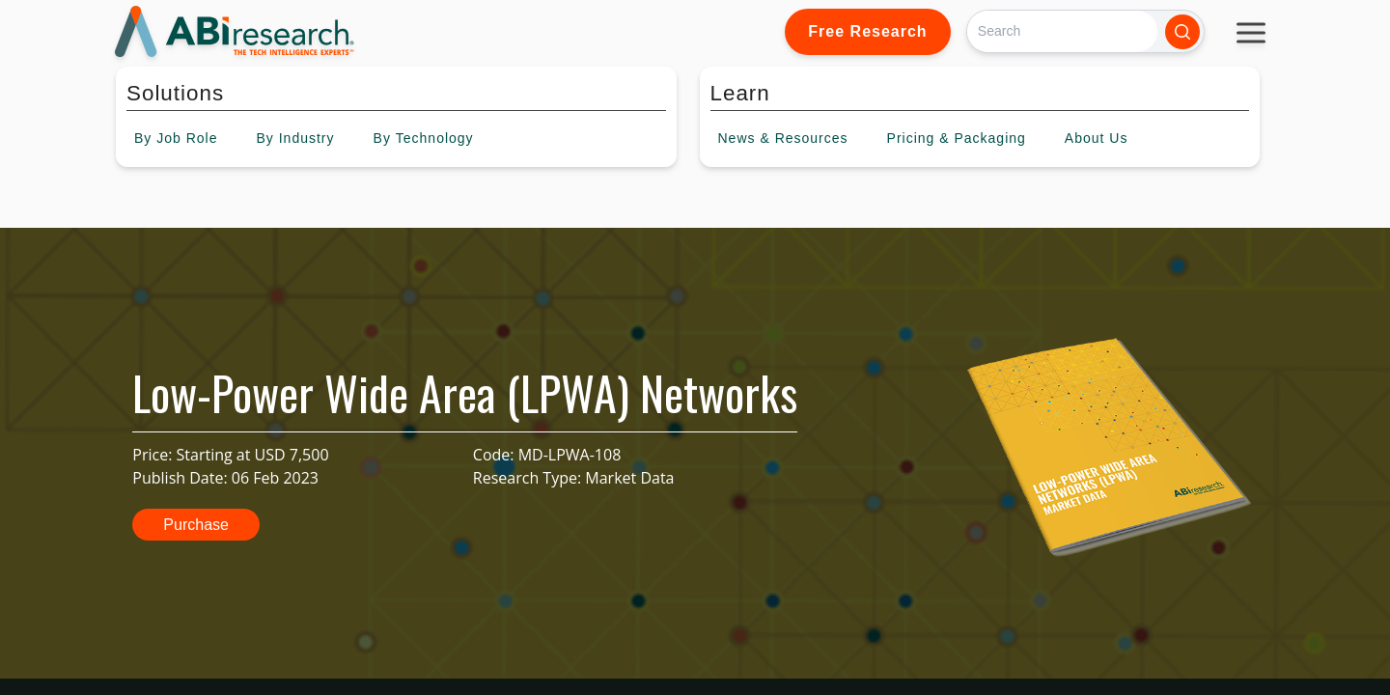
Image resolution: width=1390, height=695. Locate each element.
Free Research (867, 31)
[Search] (1062, 31)
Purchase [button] (196, 524)
